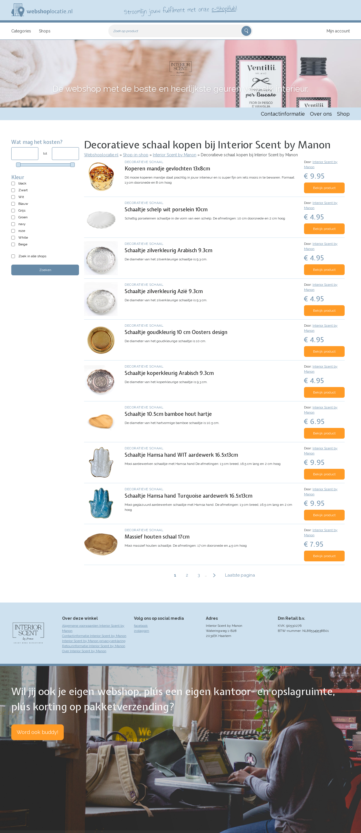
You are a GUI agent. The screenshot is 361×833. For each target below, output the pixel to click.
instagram (141, 631)
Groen (23, 217)
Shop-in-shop (135, 155)
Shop (343, 114)
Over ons (321, 114)
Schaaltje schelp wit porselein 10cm (166, 209)
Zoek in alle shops (32, 256)
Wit (21, 197)
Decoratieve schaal (144, 162)
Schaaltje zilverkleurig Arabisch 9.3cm (168, 250)
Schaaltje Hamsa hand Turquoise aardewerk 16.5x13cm (188, 495)
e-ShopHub (224, 8)
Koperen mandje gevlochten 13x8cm (167, 168)
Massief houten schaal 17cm (157, 536)
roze (21, 231)
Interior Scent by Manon (174, 155)
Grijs (21, 210)
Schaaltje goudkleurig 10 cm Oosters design (176, 332)
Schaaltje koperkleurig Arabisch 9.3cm (169, 373)
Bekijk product (324, 188)
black (22, 183)
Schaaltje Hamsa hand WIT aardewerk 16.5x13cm (181, 454)
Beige (22, 244)
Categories (21, 31)
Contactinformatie (283, 114)
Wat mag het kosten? (37, 142)
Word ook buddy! (37, 732)
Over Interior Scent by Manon (84, 651)
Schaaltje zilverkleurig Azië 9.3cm (164, 291)
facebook (141, 626)
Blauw (23, 204)
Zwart (23, 190)
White (23, 237)
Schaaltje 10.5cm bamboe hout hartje (168, 413)
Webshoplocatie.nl (101, 155)
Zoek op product (125, 31)
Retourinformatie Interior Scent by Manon (93, 646)
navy (22, 224)
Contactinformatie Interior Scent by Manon (94, 636)
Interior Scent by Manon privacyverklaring (94, 641)
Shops (44, 31)
